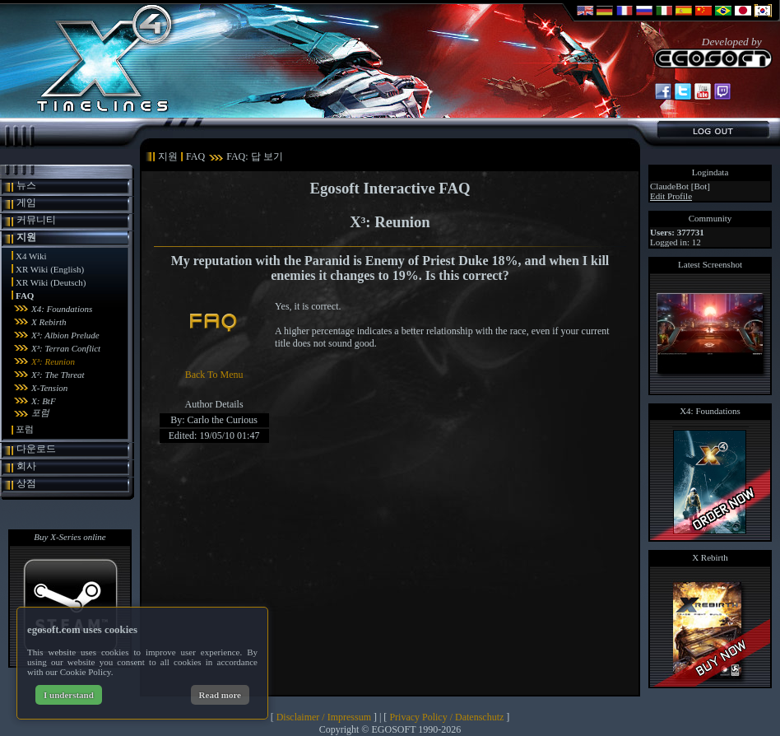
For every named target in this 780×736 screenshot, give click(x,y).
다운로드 (36, 448)
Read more (220, 695)
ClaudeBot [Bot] (680, 186)
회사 (26, 466)
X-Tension (49, 388)
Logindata (710, 172)
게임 (26, 202)
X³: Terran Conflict (65, 348)
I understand (69, 695)
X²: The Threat (58, 375)
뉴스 (26, 185)
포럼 (40, 412)
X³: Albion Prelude (65, 335)
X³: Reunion (53, 361)
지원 (26, 237)
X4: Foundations (61, 309)
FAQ (25, 295)
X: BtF (43, 401)
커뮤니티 (36, 220)
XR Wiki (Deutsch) (51, 282)
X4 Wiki (31, 256)
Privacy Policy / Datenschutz (446, 717)
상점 (26, 483)
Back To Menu (214, 374)
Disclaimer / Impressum (323, 717)
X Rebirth (48, 322)
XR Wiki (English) (50, 269)
